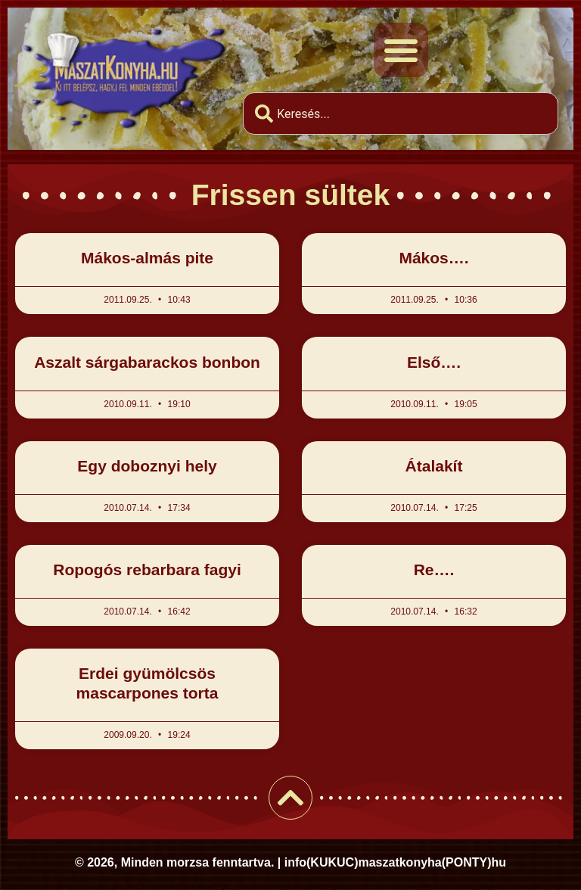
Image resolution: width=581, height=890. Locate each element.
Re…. (434, 569)
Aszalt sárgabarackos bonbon (147, 362)
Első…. (434, 362)
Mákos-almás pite (147, 257)
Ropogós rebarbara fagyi (147, 569)
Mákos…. (433, 257)
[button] (401, 50)
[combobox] (400, 113)
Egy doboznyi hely (146, 466)
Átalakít (434, 466)
